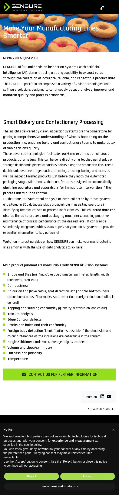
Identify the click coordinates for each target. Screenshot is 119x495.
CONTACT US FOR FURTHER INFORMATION (59, 374)
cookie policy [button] (32, 444)
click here (75, 247)
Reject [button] (31, 476)
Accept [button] (88, 476)
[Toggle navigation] (111, 7)
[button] (113, 429)
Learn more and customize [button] (59, 486)
